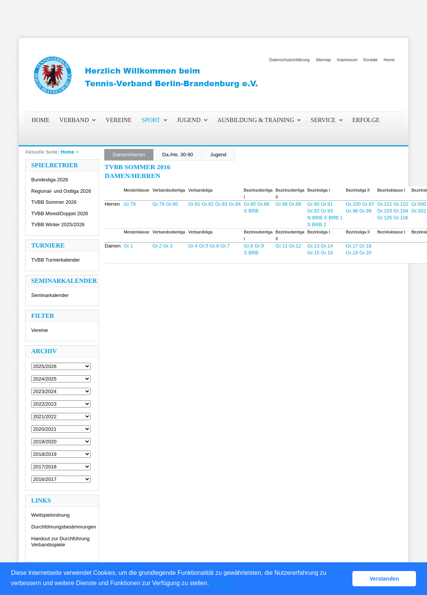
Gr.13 (314, 246)
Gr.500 (418, 204)
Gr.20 (365, 252)
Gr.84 (235, 204)
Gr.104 (401, 211)
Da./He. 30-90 (177, 154)
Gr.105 (384, 218)
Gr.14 (327, 246)
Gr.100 (353, 204)
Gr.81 (194, 204)
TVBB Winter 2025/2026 (57, 224)
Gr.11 (282, 246)
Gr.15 (314, 252)
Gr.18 (365, 246)
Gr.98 (352, 211)
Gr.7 (225, 246)
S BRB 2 (317, 224)
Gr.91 (327, 204)
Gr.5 (204, 246)
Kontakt (370, 59)
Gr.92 (314, 211)
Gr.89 (295, 204)
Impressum (347, 59)
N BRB (315, 218)
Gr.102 (401, 204)
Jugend (218, 154)
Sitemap (323, 59)
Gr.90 (314, 204)
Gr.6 (214, 246)
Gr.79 (158, 204)
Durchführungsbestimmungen (63, 527)
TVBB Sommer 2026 (53, 202)
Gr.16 (327, 252)
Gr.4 (193, 246)
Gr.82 (208, 204)
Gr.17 (352, 246)
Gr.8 (248, 246)
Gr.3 (168, 246)
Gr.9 (259, 246)
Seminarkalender (50, 295)
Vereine (39, 330)
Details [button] (221, 583)
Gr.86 (263, 204)
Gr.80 (172, 204)
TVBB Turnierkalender (55, 260)
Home (389, 59)
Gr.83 (221, 204)
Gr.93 (327, 211)
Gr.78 (130, 204)
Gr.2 (157, 246)
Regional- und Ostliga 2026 (61, 191)
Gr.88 (282, 204)
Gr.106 (401, 218)
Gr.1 (128, 246)
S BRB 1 (333, 218)
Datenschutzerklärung (289, 59)
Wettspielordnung (50, 515)
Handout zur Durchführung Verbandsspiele (60, 541)
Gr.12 (295, 246)
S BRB (251, 211)
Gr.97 (368, 204)
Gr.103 (384, 211)
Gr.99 (365, 211)
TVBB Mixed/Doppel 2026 (59, 213)
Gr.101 (384, 204)
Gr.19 (352, 252)
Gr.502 (418, 211)
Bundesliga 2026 (49, 179)
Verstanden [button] (384, 579)
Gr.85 (250, 204)
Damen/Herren (129, 154)
